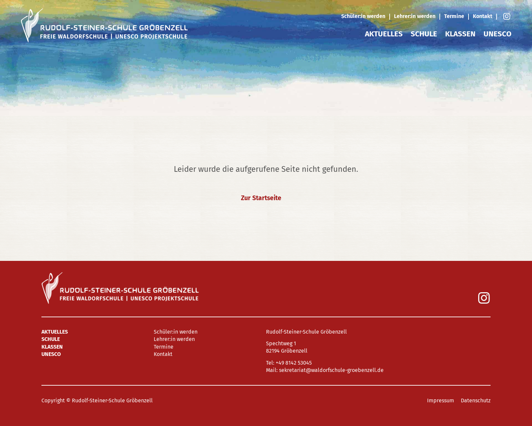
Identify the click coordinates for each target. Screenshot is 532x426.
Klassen (460, 33)
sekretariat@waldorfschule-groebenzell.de (331, 370)
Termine (454, 16)
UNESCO (497, 33)
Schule (424, 33)
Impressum (440, 400)
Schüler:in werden (363, 16)
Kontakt (482, 16)
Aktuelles (384, 33)
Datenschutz (476, 400)
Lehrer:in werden (414, 16)
